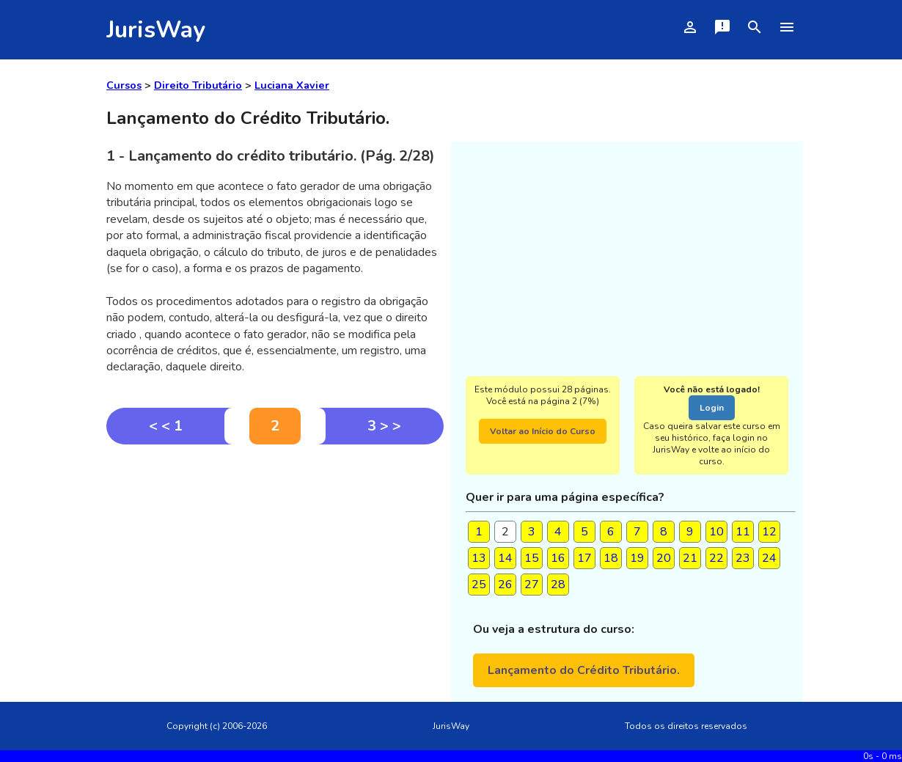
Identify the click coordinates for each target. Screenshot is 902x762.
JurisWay (155, 29)
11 (743, 532)
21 (690, 558)
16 (558, 558)
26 (505, 584)
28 (558, 584)
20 (663, 558)
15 (531, 558)
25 (479, 584)
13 (479, 558)
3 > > (384, 426)
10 (716, 532)
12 (769, 532)
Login (712, 408)
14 (505, 558)
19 (637, 558)
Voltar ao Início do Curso (542, 431)
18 (611, 558)
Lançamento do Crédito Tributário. (584, 670)
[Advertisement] (275, 554)
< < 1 (166, 426)
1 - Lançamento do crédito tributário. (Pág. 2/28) (270, 156)
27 (531, 584)
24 (769, 558)
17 (584, 558)
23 (743, 558)
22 (716, 558)
